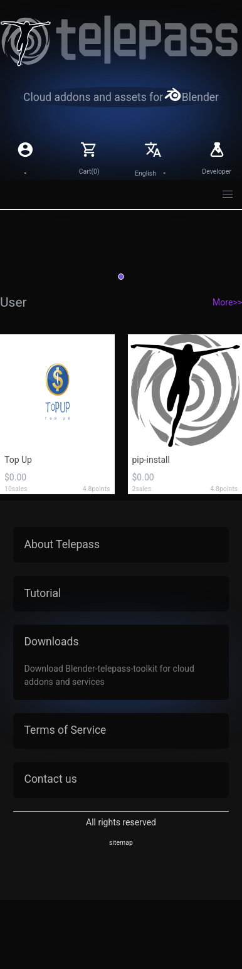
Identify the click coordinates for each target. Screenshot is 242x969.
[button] (228, 194)
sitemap (121, 843)
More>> (227, 302)
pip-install (151, 460)
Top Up (18, 460)
